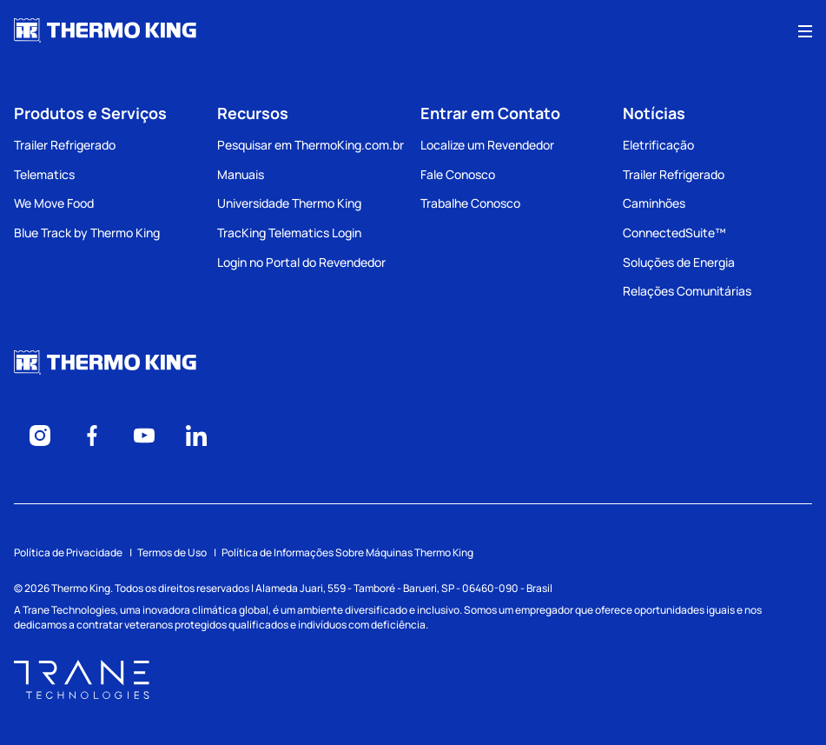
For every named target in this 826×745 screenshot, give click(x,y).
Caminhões (654, 203)
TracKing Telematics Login (289, 232)
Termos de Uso (172, 552)
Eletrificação (658, 144)
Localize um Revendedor (487, 144)
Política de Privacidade (68, 552)
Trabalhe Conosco (470, 203)
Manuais (240, 174)
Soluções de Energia (679, 262)
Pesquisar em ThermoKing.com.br (310, 144)
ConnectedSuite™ (674, 232)
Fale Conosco (457, 174)
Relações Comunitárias (687, 291)
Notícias (654, 113)
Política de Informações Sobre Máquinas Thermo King (347, 552)
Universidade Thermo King (289, 203)
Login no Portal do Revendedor (301, 262)
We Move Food (54, 203)
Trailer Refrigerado (65, 144)
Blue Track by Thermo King (87, 232)
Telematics (44, 174)
